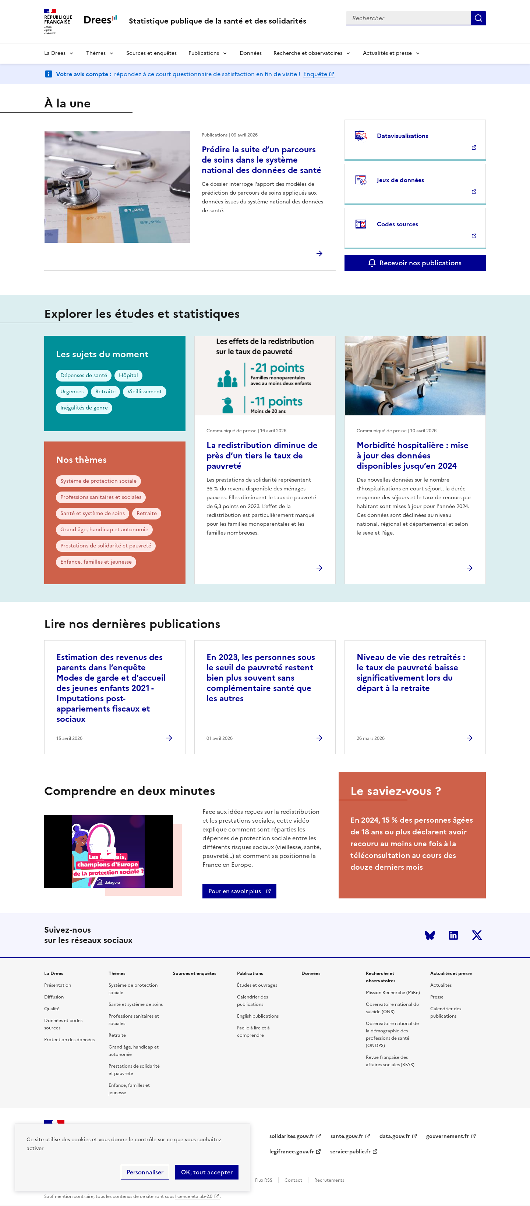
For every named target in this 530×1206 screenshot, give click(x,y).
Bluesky (430, 935)
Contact (293, 1180)
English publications (258, 1016)
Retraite (105, 392)
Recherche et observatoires (307, 53)
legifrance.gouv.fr (291, 1152)
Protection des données (69, 1039)
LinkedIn (453, 935)
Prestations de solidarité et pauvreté (105, 546)
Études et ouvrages (257, 985)
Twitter (477, 935)
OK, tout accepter (207, 1172)
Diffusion (54, 997)
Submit (478, 18)
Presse (437, 997)
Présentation (57, 985)
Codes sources (397, 224)
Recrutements (329, 1180)
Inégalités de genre (84, 408)
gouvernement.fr (447, 1136)
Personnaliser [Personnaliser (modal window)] (145, 1172)
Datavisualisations (402, 135)
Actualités (441, 985)
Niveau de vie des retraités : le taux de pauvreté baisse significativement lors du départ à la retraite (411, 672)
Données (251, 53)
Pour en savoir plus (235, 891)
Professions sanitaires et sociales (100, 497)
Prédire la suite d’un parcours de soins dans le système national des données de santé (261, 159)
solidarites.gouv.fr (291, 1136)
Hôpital (128, 375)
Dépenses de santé (83, 375)
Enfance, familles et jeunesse (96, 562)
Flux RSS (263, 1180)
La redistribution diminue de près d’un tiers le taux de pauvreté (262, 455)
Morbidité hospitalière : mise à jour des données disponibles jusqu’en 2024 (413, 455)
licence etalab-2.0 (193, 1196)
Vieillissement (144, 392)
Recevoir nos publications (420, 263)
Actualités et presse (387, 53)
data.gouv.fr (394, 1136)
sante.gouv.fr (347, 1136)
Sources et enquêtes (151, 53)
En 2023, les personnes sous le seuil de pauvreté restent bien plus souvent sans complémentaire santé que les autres (260, 678)
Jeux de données (400, 179)
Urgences (72, 392)
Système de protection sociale (98, 481)
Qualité (52, 1008)
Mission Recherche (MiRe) (393, 992)
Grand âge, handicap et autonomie (104, 529)
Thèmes (96, 53)
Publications (203, 53)
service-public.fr (350, 1152)
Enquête (315, 74)
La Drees (55, 53)
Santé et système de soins (92, 513)
